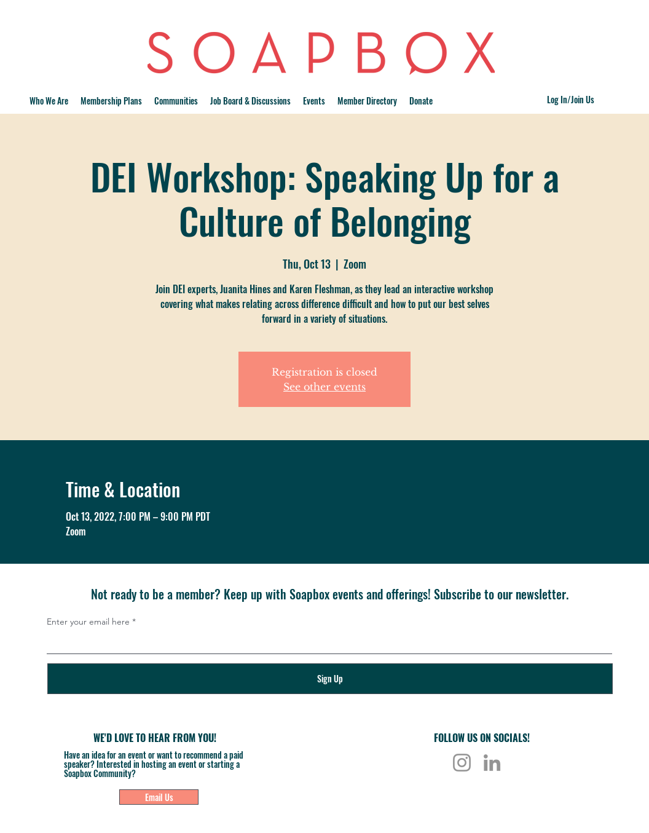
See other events (324, 387)
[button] (176, 101)
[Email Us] (159, 797)
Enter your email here (88, 621)
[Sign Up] (330, 678)
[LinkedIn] (492, 763)
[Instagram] (462, 763)
